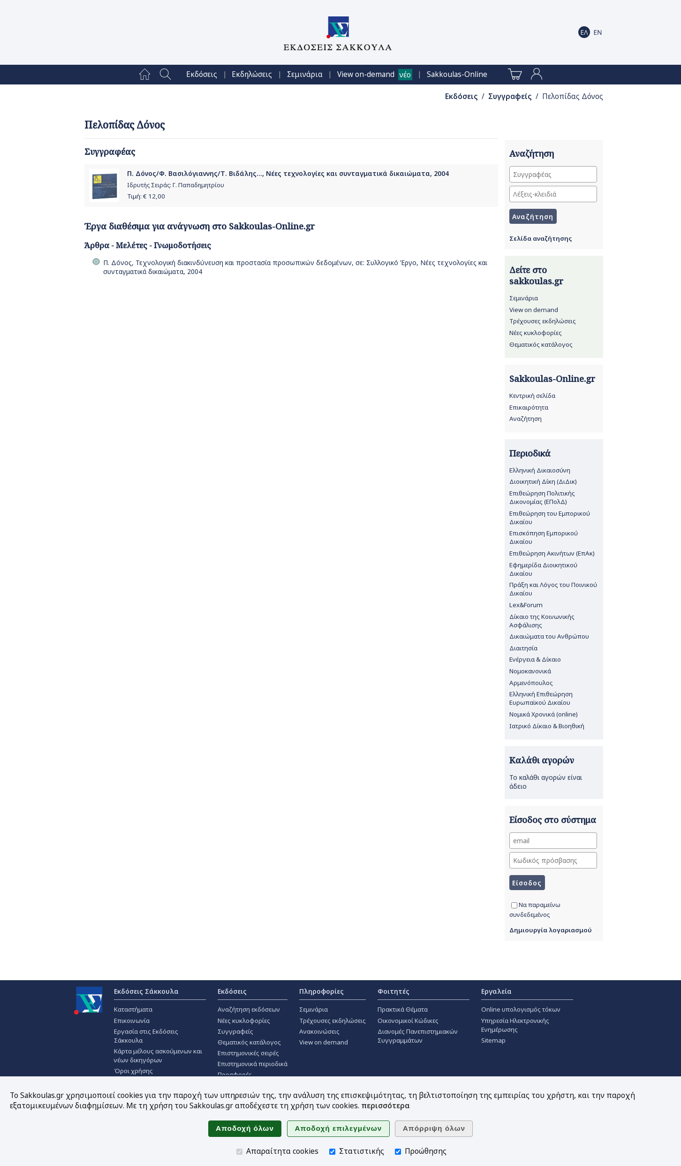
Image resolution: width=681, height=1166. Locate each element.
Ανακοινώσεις (319, 1031)
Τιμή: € (146, 196)
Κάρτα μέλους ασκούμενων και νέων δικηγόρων (158, 1055)
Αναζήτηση (525, 418)
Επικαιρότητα (528, 407)
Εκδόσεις (201, 74)
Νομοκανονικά (530, 671)
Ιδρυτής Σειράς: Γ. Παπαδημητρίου (175, 185)
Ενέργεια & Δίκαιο (535, 659)
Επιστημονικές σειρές (248, 1053)
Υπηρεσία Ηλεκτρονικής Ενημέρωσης (515, 1025)
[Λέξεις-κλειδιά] (553, 194)
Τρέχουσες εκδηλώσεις (542, 321)
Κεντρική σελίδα (532, 395)
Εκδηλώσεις (252, 74)
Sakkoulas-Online (457, 74)
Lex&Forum (526, 605)
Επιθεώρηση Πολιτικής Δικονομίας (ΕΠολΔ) (542, 497)
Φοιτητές (393, 991)
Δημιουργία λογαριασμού (550, 930)
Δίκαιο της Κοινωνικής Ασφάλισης (542, 620)
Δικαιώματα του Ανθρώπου (549, 636)
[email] (553, 840)
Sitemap (493, 1040)
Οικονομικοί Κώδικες (408, 1020)
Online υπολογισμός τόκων (520, 1009)
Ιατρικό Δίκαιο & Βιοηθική (546, 726)
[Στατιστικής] (332, 1152)
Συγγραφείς (510, 96)
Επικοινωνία (132, 1020)
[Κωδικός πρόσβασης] (553, 860)
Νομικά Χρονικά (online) (543, 714)
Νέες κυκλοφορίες (535, 332)
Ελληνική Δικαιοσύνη (539, 470)
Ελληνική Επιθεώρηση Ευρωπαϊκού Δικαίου (541, 698)
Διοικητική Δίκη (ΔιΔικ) (543, 481)
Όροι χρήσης (133, 1071)
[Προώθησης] (398, 1152)
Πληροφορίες (321, 991)
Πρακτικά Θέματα (403, 1009)
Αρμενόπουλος (531, 682)
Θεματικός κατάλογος (541, 344)
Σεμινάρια (305, 74)
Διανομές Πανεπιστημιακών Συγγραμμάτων (418, 1035)
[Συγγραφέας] (553, 174)
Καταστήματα (133, 1009)
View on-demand (365, 74)
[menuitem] (145, 75)
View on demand (533, 309)
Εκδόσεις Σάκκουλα (146, 991)
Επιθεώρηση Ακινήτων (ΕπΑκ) (552, 553)
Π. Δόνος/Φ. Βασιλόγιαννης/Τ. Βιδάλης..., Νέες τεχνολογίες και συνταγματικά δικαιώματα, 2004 (288, 173)
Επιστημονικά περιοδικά (253, 1063)
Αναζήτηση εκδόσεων (249, 1009)
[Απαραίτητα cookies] (239, 1152)
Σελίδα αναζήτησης (540, 238)
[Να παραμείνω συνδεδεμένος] (514, 905)
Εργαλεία (496, 991)
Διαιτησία (523, 648)
